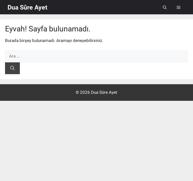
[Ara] (12, 68)
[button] (165, 7)
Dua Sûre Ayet (27, 7)
